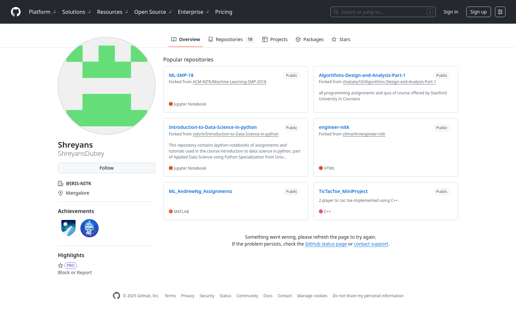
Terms (170, 296)
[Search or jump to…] (383, 12)
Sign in (451, 12)
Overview (185, 39)
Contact (285, 296)
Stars (340, 39)
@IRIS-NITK (78, 183)
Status (225, 296)
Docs (267, 296)
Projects (274, 39)
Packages (310, 39)
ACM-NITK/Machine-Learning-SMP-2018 (229, 81)
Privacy (187, 296)
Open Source (153, 11)
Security (207, 296)
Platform (43, 11)
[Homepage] (16, 12)
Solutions (77, 11)
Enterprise (194, 11)
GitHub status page (326, 244)
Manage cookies (312, 296)
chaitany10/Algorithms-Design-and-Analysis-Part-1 (389, 81)
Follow (106, 168)
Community (247, 296)
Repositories (231, 39)
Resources (113, 11)
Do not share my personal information (368, 296)
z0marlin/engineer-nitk (364, 134)
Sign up (479, 12)
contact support (371, 244)
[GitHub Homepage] (116, 296)
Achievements (76, 211)
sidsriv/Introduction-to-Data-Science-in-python (236, 134)
